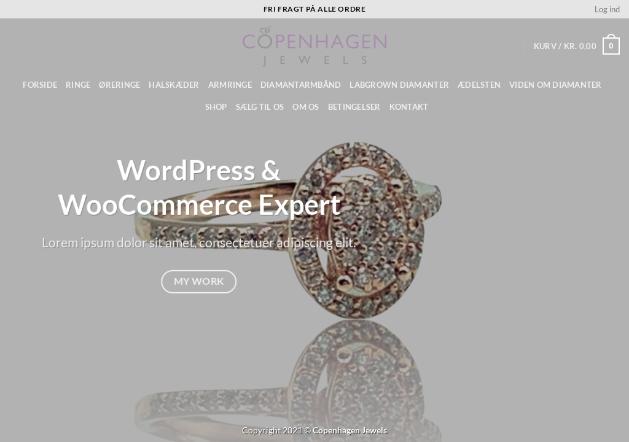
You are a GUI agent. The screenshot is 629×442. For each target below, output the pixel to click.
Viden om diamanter (555, 85)
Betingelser (354, 107)
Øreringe (119, 85)
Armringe (230, 85)
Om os (305, 107)
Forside (40, 85)
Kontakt (409, 107)
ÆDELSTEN (479, 85)
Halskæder (174, 85)
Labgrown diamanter (399, 85)
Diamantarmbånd (301, 85)
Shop (216, 107)
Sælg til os (260, 107)
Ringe (78, 85)
